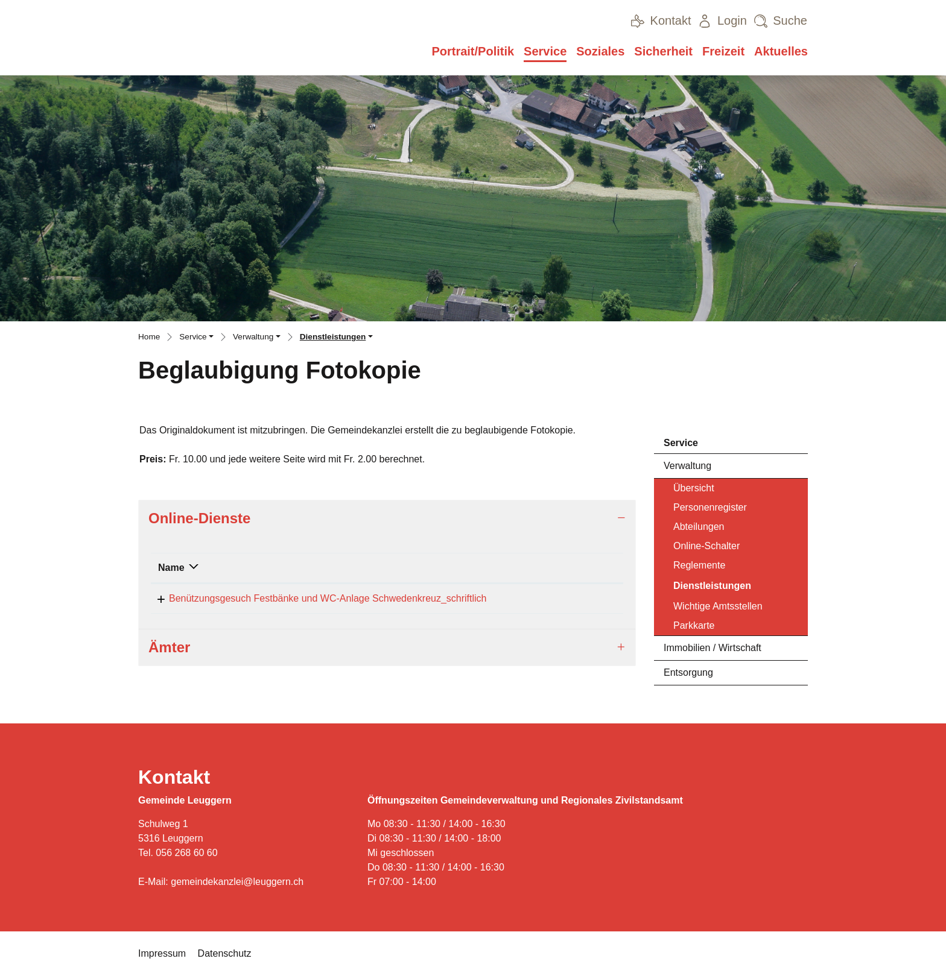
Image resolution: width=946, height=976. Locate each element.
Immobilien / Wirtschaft (712, 648)
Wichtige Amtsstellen (718, 606)
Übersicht (693, 488)
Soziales (600, 51)
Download (591, 599)
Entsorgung (688, 672)
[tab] (387, 518)
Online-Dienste (199, 518)
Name (171, 567)
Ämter (169, 651)
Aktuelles (781, 51)
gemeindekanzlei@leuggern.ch (237, 882)
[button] (196, 338)
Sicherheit (663, 51)
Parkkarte (693, 625)
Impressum (162, 953)
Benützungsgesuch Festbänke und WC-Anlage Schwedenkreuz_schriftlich (317, 598)
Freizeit (723, 51)
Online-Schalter (706, 546)
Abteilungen (699, 526)
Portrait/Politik (472, 51)
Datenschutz (225, 953)
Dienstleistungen (712, 589)
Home (149, 336)
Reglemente (699, 565)
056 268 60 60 (186, 853)
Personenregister (710, 507)
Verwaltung (687, 466)
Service (545, 51)
